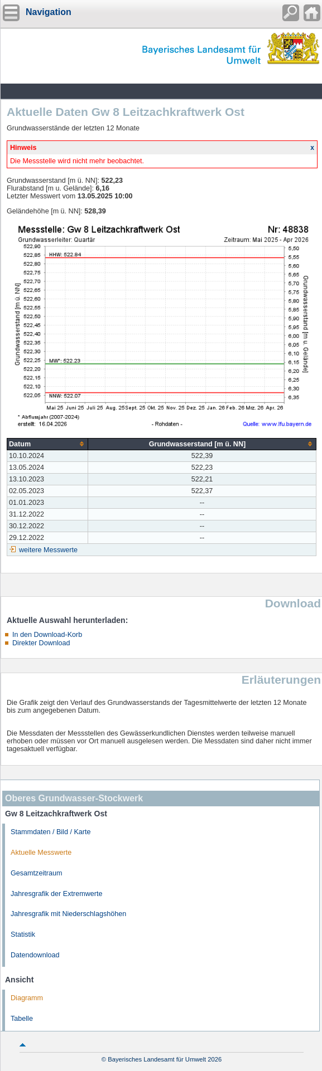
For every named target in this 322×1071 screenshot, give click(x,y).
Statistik (23, 934)
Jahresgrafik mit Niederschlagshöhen (68, 914)
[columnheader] (47, 444)
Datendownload (35, 955)
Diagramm (27, 998)
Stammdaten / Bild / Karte (51, 832)
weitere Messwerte (48, 550)
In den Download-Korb (47, 635)
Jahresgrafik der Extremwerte (56, 894)
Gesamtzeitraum (36, 873)
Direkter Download (41, 643)
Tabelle (22, 1019)
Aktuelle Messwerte (41, 852)
